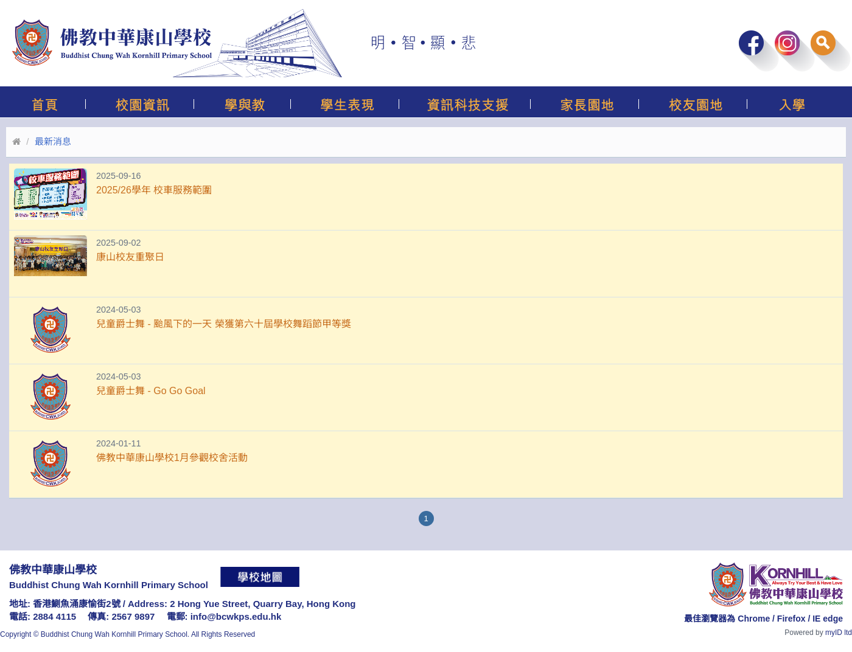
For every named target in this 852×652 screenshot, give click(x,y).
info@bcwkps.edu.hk (236, 616)
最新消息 (53, 141)
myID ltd (838, 632)
